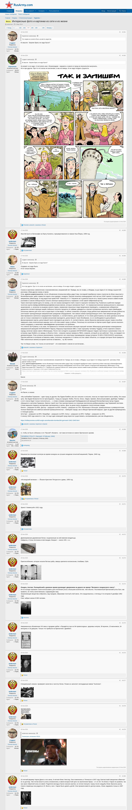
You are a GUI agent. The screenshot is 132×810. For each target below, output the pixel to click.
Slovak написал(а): (28, 385)
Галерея (42, 11)
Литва (17, 369)
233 (24, 28)
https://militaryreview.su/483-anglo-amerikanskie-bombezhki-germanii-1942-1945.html (50, 420)
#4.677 (124, 680)
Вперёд (49, 28)
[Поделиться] (120, 32)
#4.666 (124, 353)
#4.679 (124, 729)
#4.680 (124, 776)
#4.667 (124, 381)
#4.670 (124, 476)
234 (28, 28)
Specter (12, 440)
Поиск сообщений (23, 14)
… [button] (16, 28)
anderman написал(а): (29, 733)
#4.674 (124, 584)
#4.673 (124, 558)
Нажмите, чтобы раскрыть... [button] (73, 373)
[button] (35, 11)
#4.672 (124, 534)
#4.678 (124, 706)
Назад (9, 28)
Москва (16, 51)
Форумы (19, 11)
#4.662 (124, 55)
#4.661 (124, 32)
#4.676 (124, 652)
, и (35, 225)
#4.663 (124, 230)
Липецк (16, 72)
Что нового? (29, 11)
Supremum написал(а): (29, 36)
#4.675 (124, 623)
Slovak (12, 364)
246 (43, 28)
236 (36, 28)
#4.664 (124, 255)
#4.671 (124, 504)
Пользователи (54, 11)
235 (32, 28)
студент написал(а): (28, 59)
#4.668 (124, 429)
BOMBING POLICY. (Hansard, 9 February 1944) (38, 436)
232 (20, 28)
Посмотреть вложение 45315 (31, 736)
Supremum (12, 66)
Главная (10, 11)
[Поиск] (122, 11)
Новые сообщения (11, 14)
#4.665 (124, 279)
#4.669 (124, 450)
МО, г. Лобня (15, 446)
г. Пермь (16, 249)
